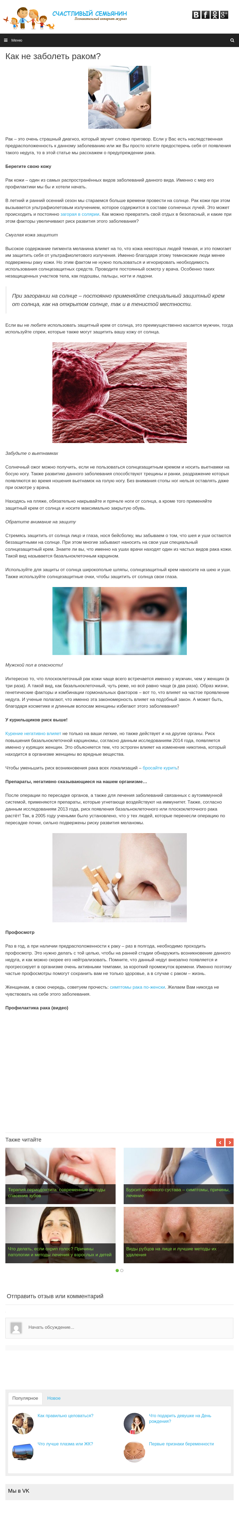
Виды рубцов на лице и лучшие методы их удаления (171, 1251)
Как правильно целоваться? (65, 1415)
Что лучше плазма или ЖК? (65, 1444)
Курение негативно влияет (33, 733)
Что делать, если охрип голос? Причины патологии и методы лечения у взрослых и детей (60, 1251)
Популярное (25, 1398)
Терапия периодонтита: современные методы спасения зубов (56, 1192)
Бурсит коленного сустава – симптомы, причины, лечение (178, 1192)
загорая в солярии (79, 214)
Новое (53, 1398)
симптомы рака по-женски (137, 987)
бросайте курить (160, 768)
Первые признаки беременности (181, 1444)
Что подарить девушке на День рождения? (180, 1418)
